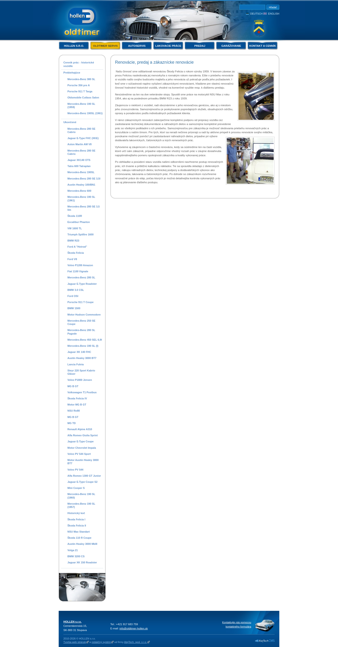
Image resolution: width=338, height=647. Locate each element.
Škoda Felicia (75, 252)
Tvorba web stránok (74, 642)
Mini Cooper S (76, 488)
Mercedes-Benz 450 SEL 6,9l (84, 339)
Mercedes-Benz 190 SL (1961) (81, 198)
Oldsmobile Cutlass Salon (83, 97)
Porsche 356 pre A (78, 85)
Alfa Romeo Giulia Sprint (82, 435)
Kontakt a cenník (262, 45)
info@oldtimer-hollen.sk (133, 628)
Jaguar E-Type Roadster (82, 283)
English (273, 13)
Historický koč (76, 513)
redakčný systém (101, 642)
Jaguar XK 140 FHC (79, 352)
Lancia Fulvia (75, 364)
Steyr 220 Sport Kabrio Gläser (81, 372)
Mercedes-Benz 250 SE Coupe (81, 322)
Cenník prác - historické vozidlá (78, 64)
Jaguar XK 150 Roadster (82, 562)
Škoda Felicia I (76, 519)
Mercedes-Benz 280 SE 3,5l (83, 178)
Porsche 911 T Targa (79, 91)
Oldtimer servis (105, 45)
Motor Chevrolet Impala (81, 447)
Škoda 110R (74, 215)
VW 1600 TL (74, 228)
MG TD (71, 423)
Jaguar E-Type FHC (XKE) (83, 138)
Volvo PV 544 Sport (79, 453)
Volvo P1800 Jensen (79, 379)
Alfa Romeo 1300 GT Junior (84, 475)
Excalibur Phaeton (78, 222)
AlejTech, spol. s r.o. (135, 642)
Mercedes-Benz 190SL (81, 172)
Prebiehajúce (71, 72)
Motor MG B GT (76, 404)
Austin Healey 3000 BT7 (81, 358)
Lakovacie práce (168, 45)
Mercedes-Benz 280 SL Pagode (81, 332)
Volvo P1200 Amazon (80, 265)
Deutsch (256, 13)
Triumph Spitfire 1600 (80, 234)
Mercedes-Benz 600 (79, 190)
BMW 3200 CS (75, 556)
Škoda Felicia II (76, 525)
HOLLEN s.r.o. (74, 45)
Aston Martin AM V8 (79, 144)
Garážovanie (231, 45)
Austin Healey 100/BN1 (81, 184)
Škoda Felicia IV (77, 398)
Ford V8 (72, 259)
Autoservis (137, 45)
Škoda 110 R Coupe (79, 537)
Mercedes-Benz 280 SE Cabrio (81, 130)
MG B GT (72, 386)
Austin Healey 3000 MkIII (82, 543)
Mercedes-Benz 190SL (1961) (85, 113)
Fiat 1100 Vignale (77, 271)
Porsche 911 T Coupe (80, 302)
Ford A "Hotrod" (77, 246)
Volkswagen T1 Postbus (81, 392)
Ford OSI (72, 296)
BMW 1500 (73, 308)
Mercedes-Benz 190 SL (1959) (81, 105)
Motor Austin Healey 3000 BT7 (83, 462)
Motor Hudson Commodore (84, 314)
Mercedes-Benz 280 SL (81, 277)
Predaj (199, 45)
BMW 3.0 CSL (75, 289)
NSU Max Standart (78, 531)
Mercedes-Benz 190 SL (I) (82, 345)
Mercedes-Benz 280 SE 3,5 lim (83, 208)
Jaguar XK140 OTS (78, 160)
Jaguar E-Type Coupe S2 (82, 481)
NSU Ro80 (73, 410)
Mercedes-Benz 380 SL (81, 79)
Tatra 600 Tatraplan (79, 166)
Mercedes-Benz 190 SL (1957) (81, 505)
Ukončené (69, 122)
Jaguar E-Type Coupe (80, 441)
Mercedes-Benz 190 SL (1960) (81, 496)
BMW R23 (73, 240)
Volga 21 (72, 550)
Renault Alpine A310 (79, 429)
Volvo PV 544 (75, 469)
